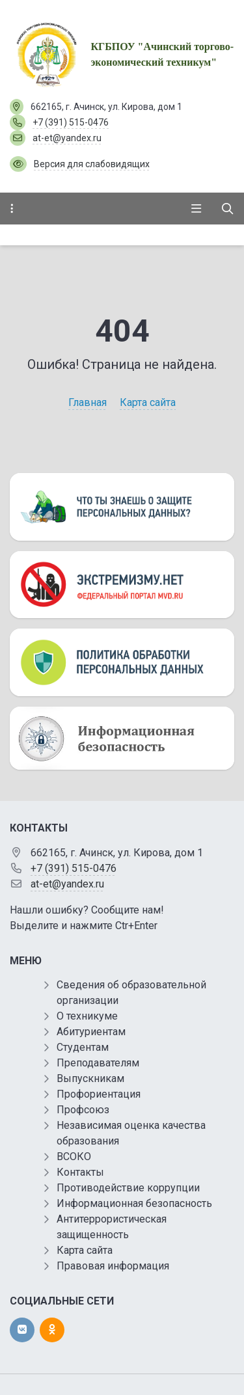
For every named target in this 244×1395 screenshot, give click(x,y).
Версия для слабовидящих (92, 164)
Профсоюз (83, 1110)
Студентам (83, 1047)
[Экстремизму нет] (122, 585)
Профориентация (99, 1094)
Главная (87, 402)
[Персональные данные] (122, 507)
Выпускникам (90, 1078)
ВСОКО (74, 1156)
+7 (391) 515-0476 (71, 122)
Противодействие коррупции (128, 1188)
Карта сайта (148, 402)
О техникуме (87, 1016)
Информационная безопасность (134, 1203)
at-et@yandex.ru (67, 138)
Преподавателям (98, 1063)
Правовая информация (113, 1266)
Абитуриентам (91, 1031)
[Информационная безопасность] (122, 738)
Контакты (80, 1172)
